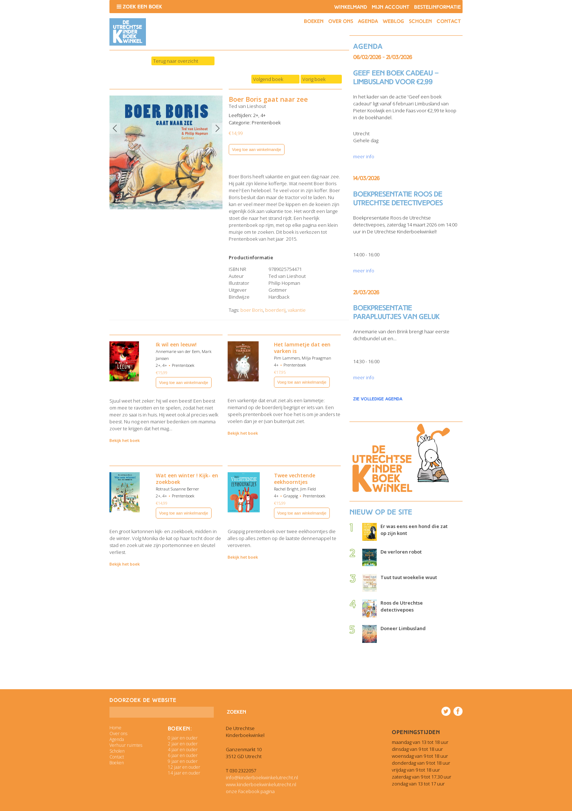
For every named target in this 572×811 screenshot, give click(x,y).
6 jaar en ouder (183, 755)
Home (115, 728)
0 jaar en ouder (183, 738)
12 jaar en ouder (184, 767)
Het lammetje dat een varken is (302, 347)
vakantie (297, 310)
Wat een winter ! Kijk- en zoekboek (187, 478)
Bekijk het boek (124, 440)
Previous (114, 128)
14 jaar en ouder (184, 773)
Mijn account (390, 7)
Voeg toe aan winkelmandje (256, 149)
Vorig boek (313, 79)
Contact (449, 21)
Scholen (420, 21)
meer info (363, 156)
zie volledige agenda (377, 398)
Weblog (393, 21)
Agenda (368, 21)
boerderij (275, 310)
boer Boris (251, 310)
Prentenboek (266, 122)
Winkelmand (350, 7)
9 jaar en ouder (183, 761)
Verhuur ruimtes (125, 745)
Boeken (314, 21)
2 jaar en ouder (183, 744)
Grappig (290, 495)
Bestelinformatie (437, 7)
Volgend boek (268, 79)
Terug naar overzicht (175, 61)
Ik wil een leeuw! (176, 344)
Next (217, 128)
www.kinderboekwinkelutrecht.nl (261, 784)
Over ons (340, 21)
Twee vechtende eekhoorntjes (294, 478)
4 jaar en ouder (183, 749)
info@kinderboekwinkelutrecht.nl (262, 777)
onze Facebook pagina (250, 791)
